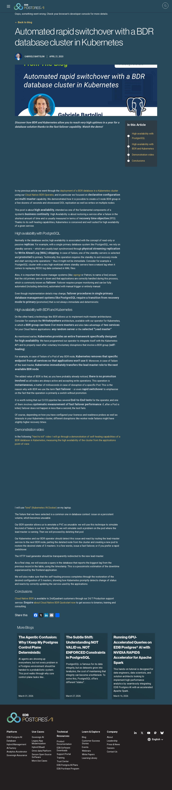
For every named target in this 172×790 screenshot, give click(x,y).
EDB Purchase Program (68, 768)
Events (85, 747)
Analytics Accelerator (17, 751)
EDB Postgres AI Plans (67, 765)
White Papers (88, 754)
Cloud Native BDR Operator (39, 194)
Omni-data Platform (41, 751)
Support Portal (64, 754)
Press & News (113, 744)
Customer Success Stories (91, 742)
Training (60, 758)
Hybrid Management (16, 744)
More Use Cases (39, 761)
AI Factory (11, 748)
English (156, 739)
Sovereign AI (38, 737)
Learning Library (89, 758)
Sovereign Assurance (17, 755)
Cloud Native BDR (24, 598)
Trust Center (63, 761)
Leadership (112, 741)
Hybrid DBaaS (38, 747)
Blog (84, 737)
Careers (110, 748)
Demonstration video (143, 154)
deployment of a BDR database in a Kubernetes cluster (89, 190)
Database (11, 741)
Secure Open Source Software (41, 755)
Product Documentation (64, 742)
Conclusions (138, 160)
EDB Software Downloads (63, 749)
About (110, 737)
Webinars (86, 751)
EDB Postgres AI (14, 737)
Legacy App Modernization (39, 742)
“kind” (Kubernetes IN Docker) (41, 507)
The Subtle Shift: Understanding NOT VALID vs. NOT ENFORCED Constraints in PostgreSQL (85, 647)
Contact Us (112, 751)
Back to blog (25, 22)
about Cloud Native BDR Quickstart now (50, 602)
